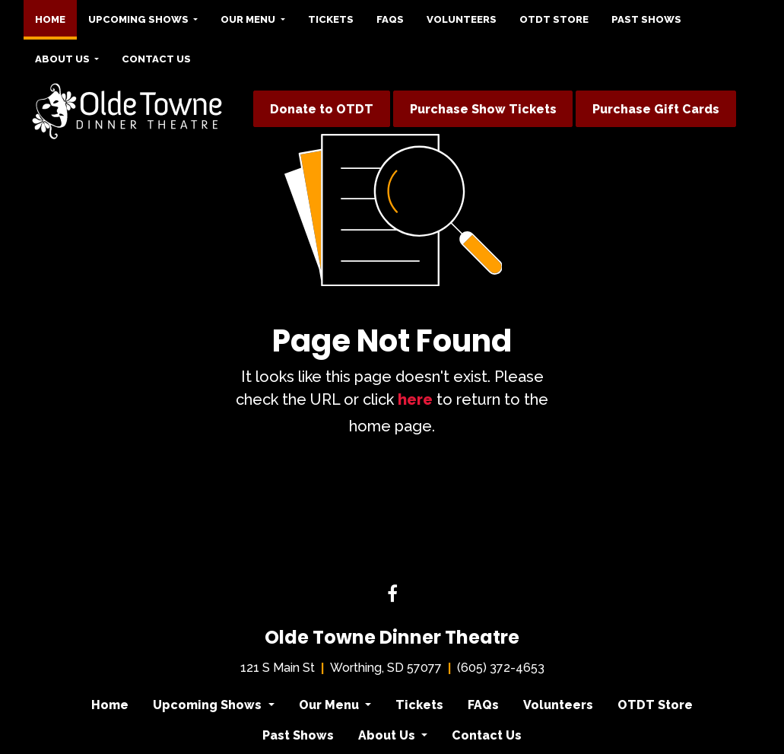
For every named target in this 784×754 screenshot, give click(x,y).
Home (56, 15)
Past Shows (646, 19)
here (415, 399)
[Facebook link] (392, 595)
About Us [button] (63, 59)
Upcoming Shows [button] (139, 19)
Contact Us (156, 59)
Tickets (331, 19)
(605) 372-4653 (500, 667)
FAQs (390, 19)
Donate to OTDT (321, 109)
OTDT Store (554, 19)
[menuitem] (50, 20)
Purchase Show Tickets (483, 109)
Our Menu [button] (249, 19)
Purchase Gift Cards (655, 109)
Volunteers (462, 19)
